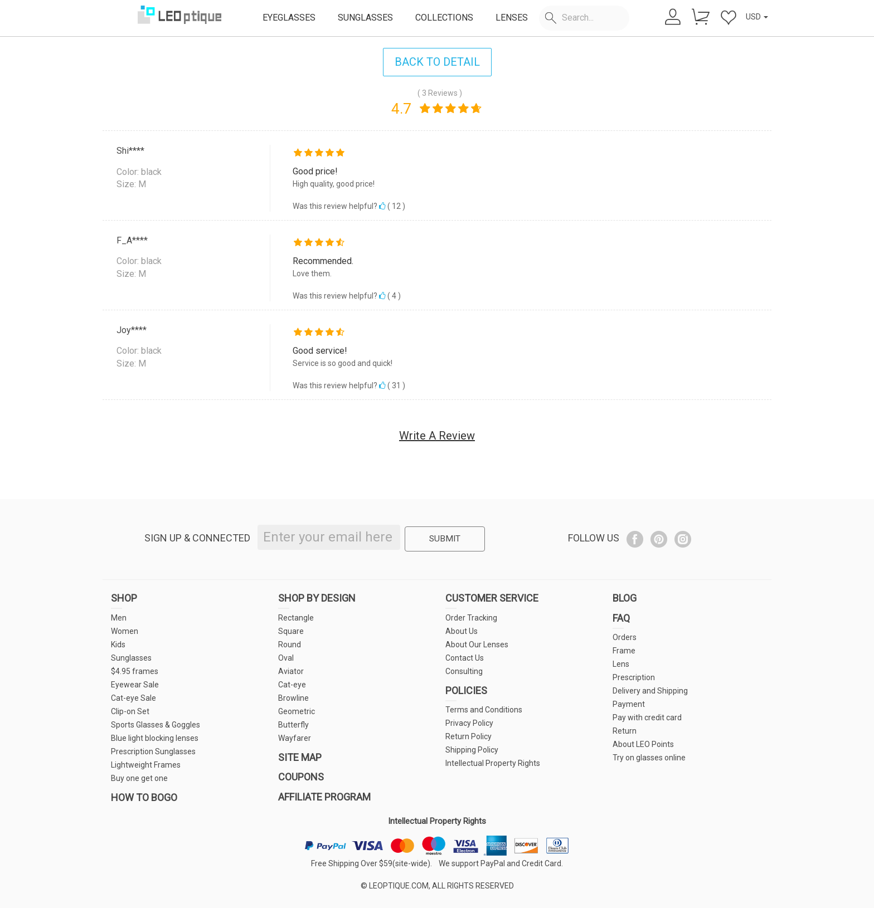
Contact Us (464, 657)
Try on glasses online (649, 757)
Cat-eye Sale (133, 698)
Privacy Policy (469, 723)
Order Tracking (471, 617)
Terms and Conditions (483, 709)
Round (289, 644)
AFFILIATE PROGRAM (324, 797)
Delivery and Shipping (650, 690)
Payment (629, 704)
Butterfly (293, 724)
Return (625, 730)
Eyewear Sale (135, 684)
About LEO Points (643, 744)
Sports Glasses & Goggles (155, 724)
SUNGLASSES (365, 17)
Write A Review (437, 435)
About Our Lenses (476, 644)
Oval (286, 657)
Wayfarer (294, 738)
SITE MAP (300, 757)
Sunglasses (131, 657)
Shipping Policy (471, 749)
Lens (621, 664)
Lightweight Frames (146, 764)
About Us (461, 631)
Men (119, 617)
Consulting (464, 671)
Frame (624, 650)
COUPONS (301, 777)
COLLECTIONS (444, 17)
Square (291, 631)
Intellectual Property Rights (492, 763)
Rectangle (296, 617)
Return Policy (468, 736)
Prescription (634, 677)
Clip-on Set (130, 711)
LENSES (512, 17)
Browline (293, 698)
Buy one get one (139, 778)
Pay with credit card (647, 717)
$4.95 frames (134, 671)
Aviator (291, 671)
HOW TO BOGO (144, 797)
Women (124, 631)
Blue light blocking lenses (154, 738)
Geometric (296, 711)
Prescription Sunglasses (153, 751)
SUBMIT (444, 538)
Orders (625, 637)
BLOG (625, 598)
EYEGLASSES (289, 17)
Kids (118, 644)
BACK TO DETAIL (437, 62)
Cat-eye (292, 684)
